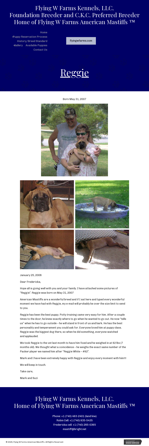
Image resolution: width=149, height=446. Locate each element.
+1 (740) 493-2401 (72, 416)
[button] (13, 37)
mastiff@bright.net (74, 429)
